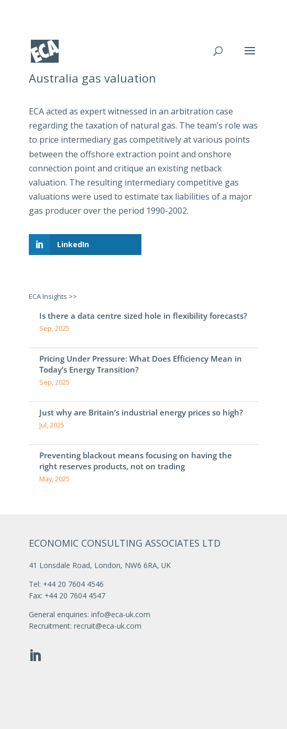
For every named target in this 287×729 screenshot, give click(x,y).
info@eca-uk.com (120, 614)
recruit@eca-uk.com (107, 626)
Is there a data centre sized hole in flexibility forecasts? (143, 315)
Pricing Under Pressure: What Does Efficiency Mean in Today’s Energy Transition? (140, 364)
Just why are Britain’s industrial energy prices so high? (141, 412)
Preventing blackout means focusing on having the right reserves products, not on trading (135, 460)
